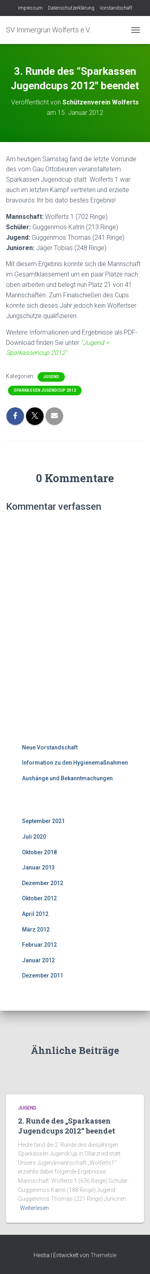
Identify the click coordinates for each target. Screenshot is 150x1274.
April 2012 (35, 914)
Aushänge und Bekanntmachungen (67, 778)
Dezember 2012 (42, 883)
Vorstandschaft (116, 8)
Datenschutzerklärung (71, 8)
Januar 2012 (38, 960)
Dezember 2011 (42, 975)
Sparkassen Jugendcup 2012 (45, 390)
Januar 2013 (38, 867)
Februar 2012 (39, 944)
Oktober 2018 (39, 852)
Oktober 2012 (39, 898)
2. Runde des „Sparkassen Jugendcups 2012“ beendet (66, 1126)
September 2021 (43, 821)
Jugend (51, 377)
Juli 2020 (34, 836)
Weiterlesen (34, 1208)
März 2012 (36, 929)
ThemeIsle (103, 1255)
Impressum (30, 8)
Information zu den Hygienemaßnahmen (75, 762)
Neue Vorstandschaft (50, 747)
